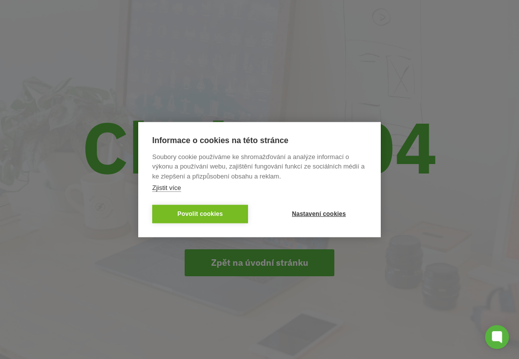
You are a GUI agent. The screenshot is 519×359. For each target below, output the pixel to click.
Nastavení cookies (319, 213)
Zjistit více (166, 187)
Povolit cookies (200, 213)
